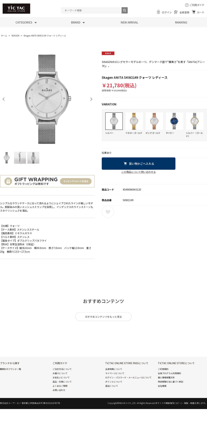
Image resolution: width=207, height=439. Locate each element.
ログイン (167, 12)
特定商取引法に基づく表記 (170, 381)
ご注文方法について (62, 368)
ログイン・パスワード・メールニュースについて (128, 377)
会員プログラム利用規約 (169, 373)
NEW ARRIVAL (129, 22)
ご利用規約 (163, 368)
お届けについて (60, 373)
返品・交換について (62, 381)
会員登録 (184, 12)
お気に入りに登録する (108, 211)
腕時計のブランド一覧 (10, 368)
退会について (111, 385)
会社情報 (162, 385)
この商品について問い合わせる (138, 172)
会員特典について (113, 368)
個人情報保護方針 (166, 377)
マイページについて (114, 373)
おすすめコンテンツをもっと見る (103, 316)
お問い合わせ (59, 390)
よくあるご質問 (60, 385)
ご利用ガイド (197, 5)
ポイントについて (113, 381)
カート (200, 12)
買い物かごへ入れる (141, 163)
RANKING (181, 22)
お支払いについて (61, 377)
